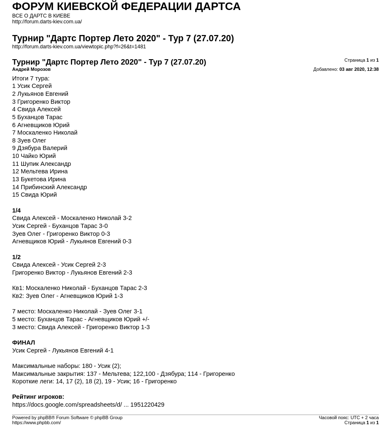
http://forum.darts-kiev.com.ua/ (47, 22)
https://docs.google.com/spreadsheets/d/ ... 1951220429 (88, 404)
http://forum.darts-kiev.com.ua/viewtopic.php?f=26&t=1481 (79, 47)
